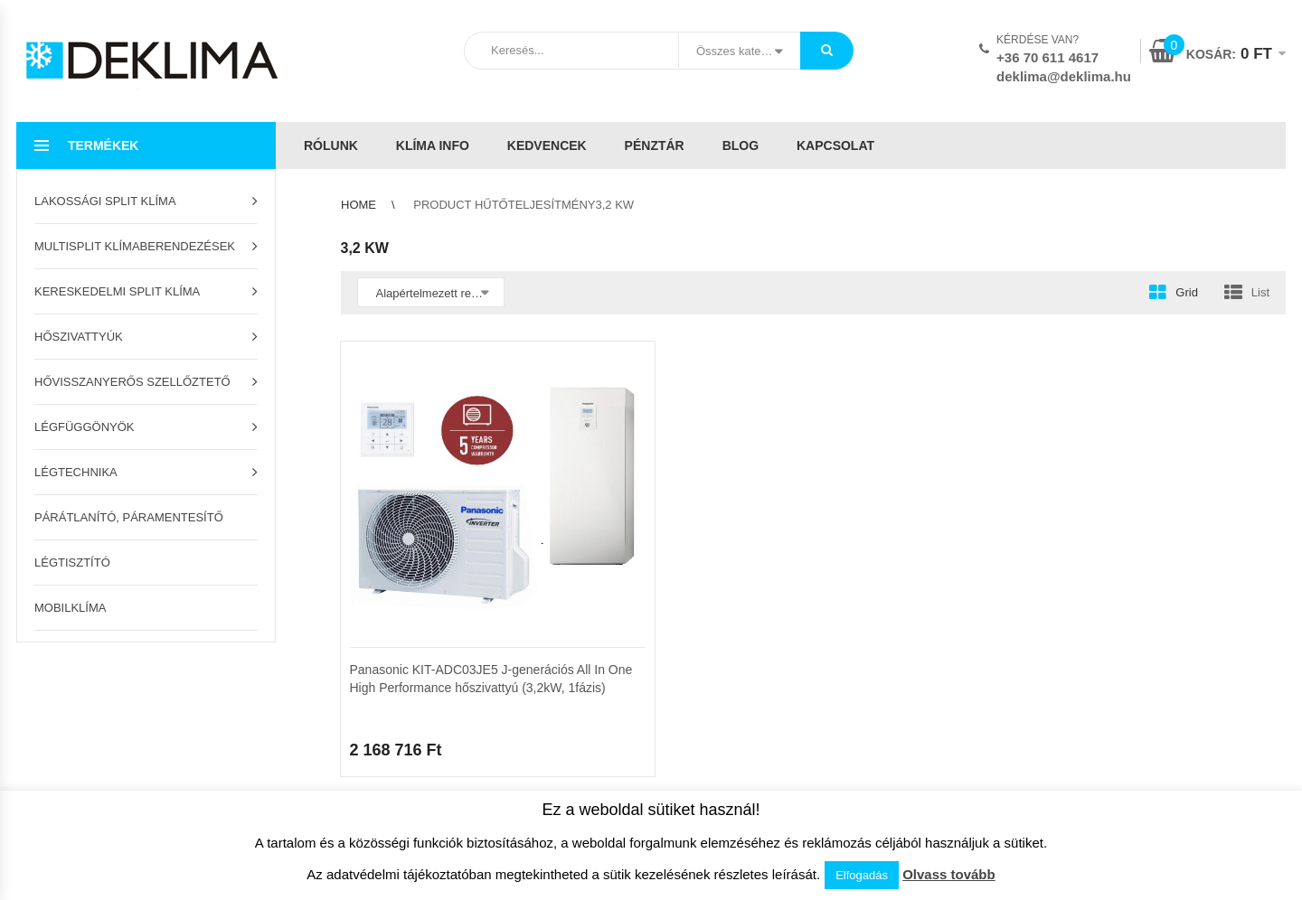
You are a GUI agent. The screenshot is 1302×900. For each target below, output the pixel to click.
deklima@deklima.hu (1063, 76)
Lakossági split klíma (105, 201)
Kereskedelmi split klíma (117, 291)
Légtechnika (76, 472)
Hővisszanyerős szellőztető (132, 382)
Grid (1186, 292)
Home (358, 204)
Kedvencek (547, 145)
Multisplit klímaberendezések (134, 246)
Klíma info (432, 145)
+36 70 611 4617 (1047, 57)
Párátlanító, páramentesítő (128, 517)
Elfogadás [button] (861, 875)
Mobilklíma (70, 607)
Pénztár (654, 145)
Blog (740, 145)
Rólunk (331, 145)
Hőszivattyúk (78, 336)
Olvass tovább (948, 874)
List (1260, 292)
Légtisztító (72, 562)
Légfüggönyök (84, 427)
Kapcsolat (835, 145)
